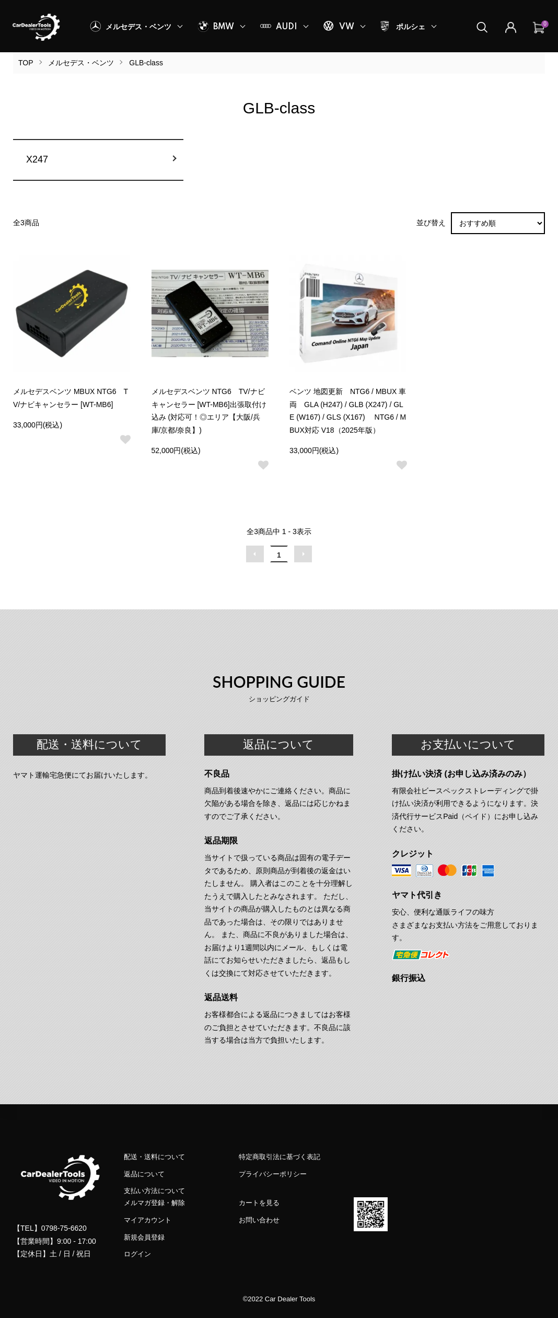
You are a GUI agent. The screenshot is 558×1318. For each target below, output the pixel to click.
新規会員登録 (144, 1237)
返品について (144, 1174)
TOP (25, 63)
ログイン (137, 1254)
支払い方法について (154, 1191)
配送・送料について (154, 1157)
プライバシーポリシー (273, 1174)
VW (346, 27)
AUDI (286, 27)
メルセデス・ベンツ (138, 27)
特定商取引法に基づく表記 (279, 1157)
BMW (223, 27)
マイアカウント (147, 1220)
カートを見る (259, 1203)
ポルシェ (410, 27)
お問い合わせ (259, 1220)
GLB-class (146, 63)
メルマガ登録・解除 (154, 1203)
